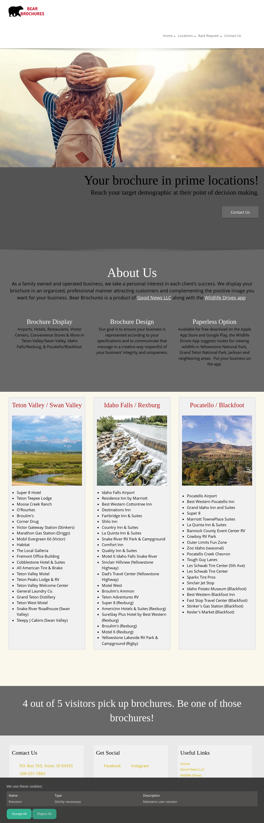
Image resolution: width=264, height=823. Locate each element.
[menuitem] (167, 36)
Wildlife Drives (191, 775)
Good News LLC (154, 297)
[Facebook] (109, 766)
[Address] (44, 766)
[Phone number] (30, 773)
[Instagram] (137, 766)
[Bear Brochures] (26, 11)
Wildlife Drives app (225, 297)
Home (185, 763)
